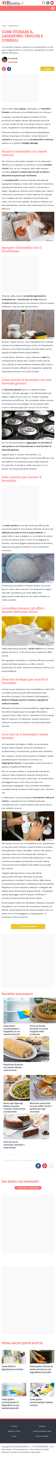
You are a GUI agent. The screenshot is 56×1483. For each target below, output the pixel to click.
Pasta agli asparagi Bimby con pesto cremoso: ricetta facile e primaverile (14, 1135)
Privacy (14, 1465)
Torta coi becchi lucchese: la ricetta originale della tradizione (39, 1058)
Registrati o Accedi (14, 1460)
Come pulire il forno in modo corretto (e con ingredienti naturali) (41, 1398)
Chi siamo (14, 1455)
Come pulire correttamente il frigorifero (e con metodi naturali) (11, 1058)
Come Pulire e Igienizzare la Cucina (12, 1397)
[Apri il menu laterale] (52, 8)
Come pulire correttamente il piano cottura (41, 1431)
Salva (47, 98)
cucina (22, 138)
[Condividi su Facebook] (38, 1196)
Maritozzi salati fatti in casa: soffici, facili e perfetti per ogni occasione (41, 1135)
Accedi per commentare (28, 1217)
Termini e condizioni (42, 1465)
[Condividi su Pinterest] (44, 1196)
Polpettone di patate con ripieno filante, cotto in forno (13, 1097)
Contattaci (42, 1455)
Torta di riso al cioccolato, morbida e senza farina (13, 1174)
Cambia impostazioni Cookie (42, 1460)
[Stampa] (51, 1196)
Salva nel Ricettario (28, 955)
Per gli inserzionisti (20, 1479)
